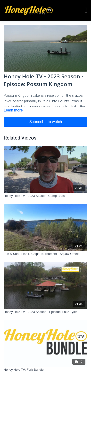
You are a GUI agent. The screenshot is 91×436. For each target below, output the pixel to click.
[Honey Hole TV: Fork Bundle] (45, 369)
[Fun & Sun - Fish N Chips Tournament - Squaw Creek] (45, 253)
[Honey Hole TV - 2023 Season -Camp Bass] (45, 195)
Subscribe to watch (45, 121)
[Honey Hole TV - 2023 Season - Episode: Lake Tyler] (45, 312)
